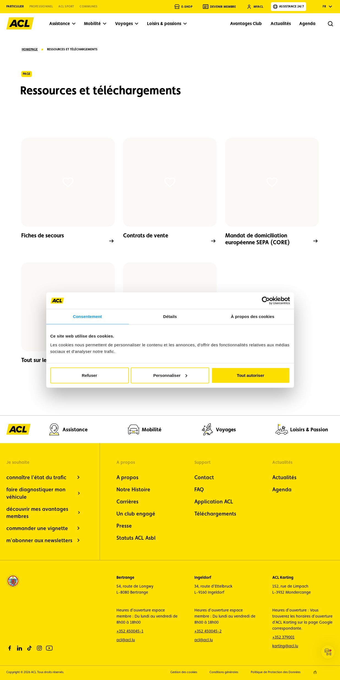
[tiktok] (29, 648)
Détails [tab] (170, 316)
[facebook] (9, 648)
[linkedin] (19, 648)
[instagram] (39, 648)
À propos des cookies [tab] (252, 316)
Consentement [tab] (87, 316)
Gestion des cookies (183, 672)
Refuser (89, 375)
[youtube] (49, 648)
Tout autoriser (250, 375)
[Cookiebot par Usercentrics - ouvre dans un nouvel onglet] (266, 301)
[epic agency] (315, 672)
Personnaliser (170, 375)
